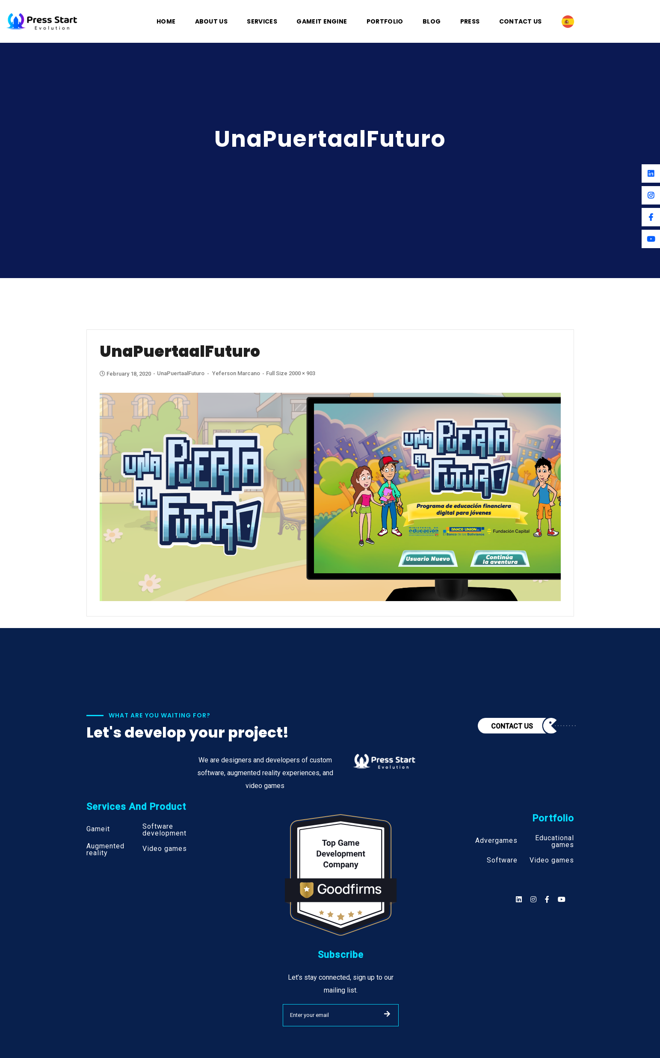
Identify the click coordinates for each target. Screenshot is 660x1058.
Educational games (554, 841)
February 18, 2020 (126, 373)
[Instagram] (651, 195)
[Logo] (41, 21)
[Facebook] (651, 217)
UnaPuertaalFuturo (180, 373)
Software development (164, 830)
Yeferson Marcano (236, 373)
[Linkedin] (651, 173)
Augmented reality (105, 849)
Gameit (98, 829)
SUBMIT (387, 1014)
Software (502, 860)
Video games (164, 848)
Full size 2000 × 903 (290, 373)
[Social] (561, 899)
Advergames (496, 840)
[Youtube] (651, 239)
